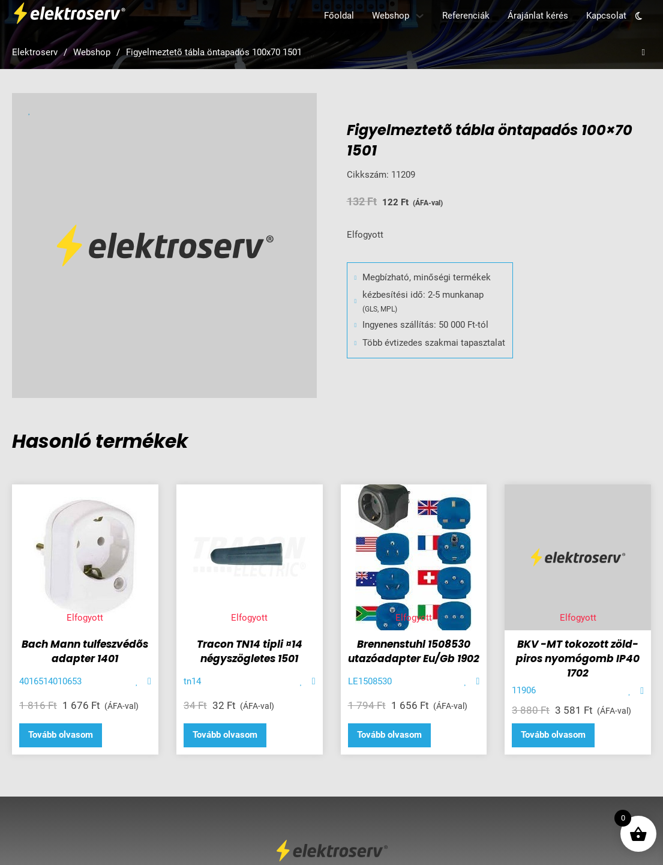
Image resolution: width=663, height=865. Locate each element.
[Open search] (643, 52)
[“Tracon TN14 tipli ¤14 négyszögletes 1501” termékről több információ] (225, 735)
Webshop (390, 15)
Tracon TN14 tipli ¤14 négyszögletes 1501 (249, 651)
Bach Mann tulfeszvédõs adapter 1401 (85, 651)
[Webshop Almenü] (419, 15)
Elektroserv (35, 52)
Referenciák (466, 15)
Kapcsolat (606, 15)
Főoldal (339, 15)
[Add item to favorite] (137, 681)
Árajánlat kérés (538, 15)
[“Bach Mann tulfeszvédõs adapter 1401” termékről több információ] (60, 735)
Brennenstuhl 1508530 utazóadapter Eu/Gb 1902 (413, 651)
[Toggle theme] (638, 16)
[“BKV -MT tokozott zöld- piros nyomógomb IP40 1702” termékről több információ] (553, 735)
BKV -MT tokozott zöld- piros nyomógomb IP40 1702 (578, 658)
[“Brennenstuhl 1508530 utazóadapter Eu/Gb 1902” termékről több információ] (389, 735)
